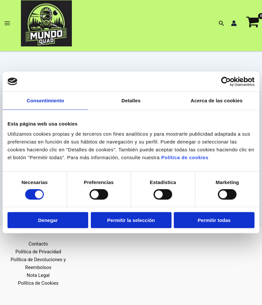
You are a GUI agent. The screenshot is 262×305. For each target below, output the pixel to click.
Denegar (47, 220)
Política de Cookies (38, 283)
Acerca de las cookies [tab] (217, 100)
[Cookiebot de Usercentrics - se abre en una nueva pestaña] (225, 81)
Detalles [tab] (131, 100)
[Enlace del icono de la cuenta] (234, 24)
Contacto (38, 244)
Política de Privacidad (38, 252)
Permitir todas (214, 220)
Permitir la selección (131, 220)
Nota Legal (38, 275)
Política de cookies (185, 157)
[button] (221, 24)
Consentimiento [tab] (45, 100)
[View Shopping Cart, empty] (252, 24)
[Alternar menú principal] (7, 24)
